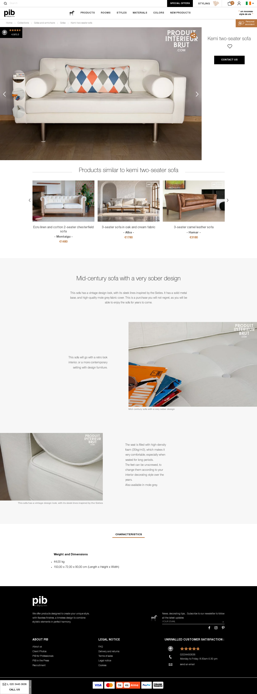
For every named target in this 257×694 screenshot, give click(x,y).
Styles (122, 13)
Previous (4, 94)
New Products (180, 13)
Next (197, 94)
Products (87, 13)
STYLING (208, 3)
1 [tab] (18, 76)
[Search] (5, 3)
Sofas (63, 23)
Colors (158, 13)
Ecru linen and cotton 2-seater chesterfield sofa (63, 232)
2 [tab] (18, 94)
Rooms (106, 13)
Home (9, 23)
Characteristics (128, 534)
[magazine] (71, 13)
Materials (140, 13)
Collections (23, 23)
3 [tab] (18, 111)
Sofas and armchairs (44, 23)
